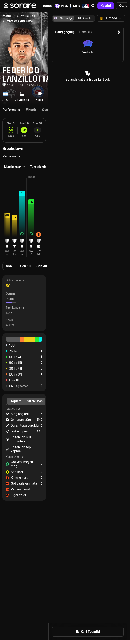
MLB (81, 6)
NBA (66, 6)
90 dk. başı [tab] (35, 401)
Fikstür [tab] (31, 110)
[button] (93, 6)
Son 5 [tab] (10, 266)
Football (50, 6)
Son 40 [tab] (41, 266)
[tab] (84, 18)
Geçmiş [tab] (47, 110)
